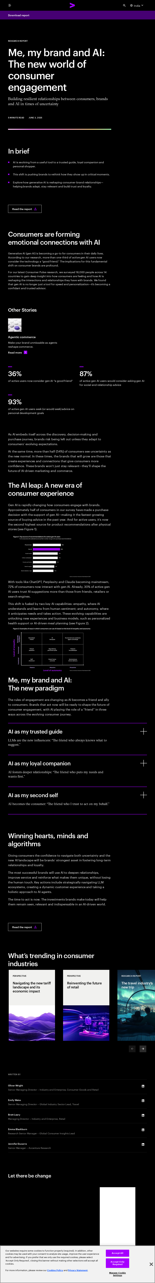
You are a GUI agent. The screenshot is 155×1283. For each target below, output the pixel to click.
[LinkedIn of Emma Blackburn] (143, 1130)
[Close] (151, 1264)
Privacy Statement (78, 1270)
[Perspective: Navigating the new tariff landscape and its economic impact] (32, 1005)
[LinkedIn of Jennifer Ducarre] (143, 1144)
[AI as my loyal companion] (143, 763)
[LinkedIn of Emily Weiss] (143, 1101)
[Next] (143, 1049)
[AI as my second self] (143, 795)
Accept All (117, 1253)
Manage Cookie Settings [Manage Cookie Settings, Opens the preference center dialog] (117, 1274)
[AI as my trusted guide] (143, 731)
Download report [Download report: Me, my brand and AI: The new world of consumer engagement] (18, 15)
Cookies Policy (55, 1270)
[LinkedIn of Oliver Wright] (143, 1086)
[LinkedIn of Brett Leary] (143, 1115)
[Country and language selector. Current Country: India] (137, 5)
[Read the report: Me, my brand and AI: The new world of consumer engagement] (25, 209)
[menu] (10, 5)
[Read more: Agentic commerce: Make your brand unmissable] (17, 352)
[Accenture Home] (72, 5)
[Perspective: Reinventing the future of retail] (86, 1005)
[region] (77, 1264)
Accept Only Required (117, 1263)
